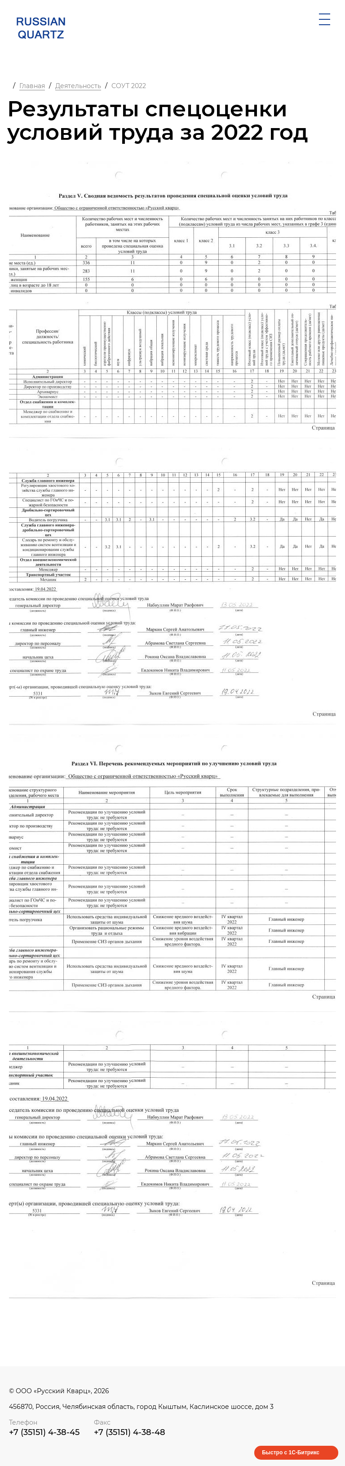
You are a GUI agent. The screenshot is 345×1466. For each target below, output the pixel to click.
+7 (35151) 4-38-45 (44, 1432)
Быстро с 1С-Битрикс (290, 1452)
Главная (32, 86)
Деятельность (78, 86)
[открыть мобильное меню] (324, 19)
